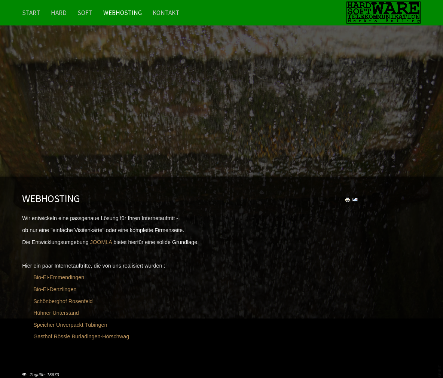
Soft (84, 13)
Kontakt (166, 13)
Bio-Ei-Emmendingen (58, 277)
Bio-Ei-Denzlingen (54, 289)
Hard (59, 13)
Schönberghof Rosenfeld (62, 301)
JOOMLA (101, 242)
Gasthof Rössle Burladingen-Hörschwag (81, 336)
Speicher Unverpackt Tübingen (70, 325)
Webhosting (122, 13)
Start (31, 13)
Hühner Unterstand (56, 313)
